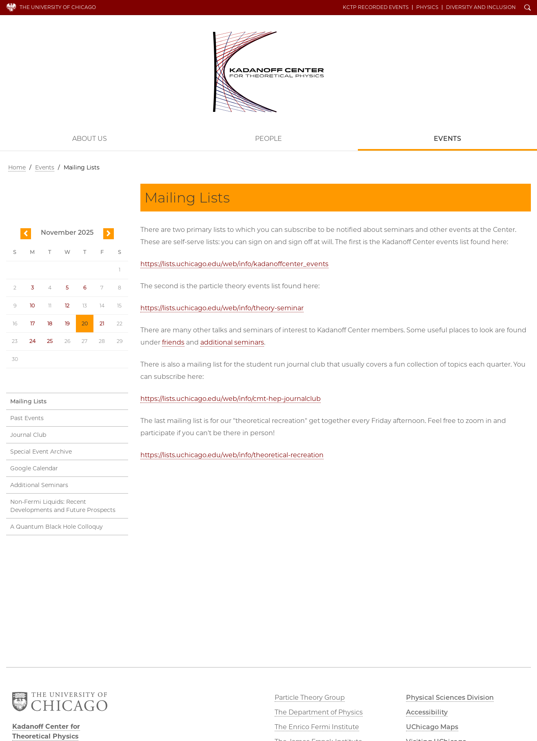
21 (102, 323)
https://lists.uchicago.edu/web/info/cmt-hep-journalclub (230, 399)
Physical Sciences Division (450, 697)
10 (32, 306)
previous (26, 234)
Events (44, 167)
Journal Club (28, 434)
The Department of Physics (319, 712)
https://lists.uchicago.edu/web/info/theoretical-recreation (232, 455)
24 (32, 341)
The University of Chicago (58, 7)
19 (67, 323)
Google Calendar (34, 468)
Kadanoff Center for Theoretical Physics (268, 71)
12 (67, 306)
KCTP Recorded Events (375, 7)
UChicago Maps (432, 727)
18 (49, 323)
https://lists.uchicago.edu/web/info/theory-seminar (222, 308)
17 (32, 323)
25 (50, 341)
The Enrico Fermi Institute (317, 727)
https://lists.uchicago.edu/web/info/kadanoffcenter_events (234, 264)
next (108, 234)
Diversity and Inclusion (481, 7)
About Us (89, 138)
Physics (427, 7)
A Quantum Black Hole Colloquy (56, 526)
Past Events (27, 418)
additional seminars (232, 342)
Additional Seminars (39, 485)
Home (17, 167)
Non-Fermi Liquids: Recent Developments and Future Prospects (62, 506)
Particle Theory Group (310, 697)
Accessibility (427, 712)
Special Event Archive (41, 451)
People (268, 138)
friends (173, 342)
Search (527, 8)
